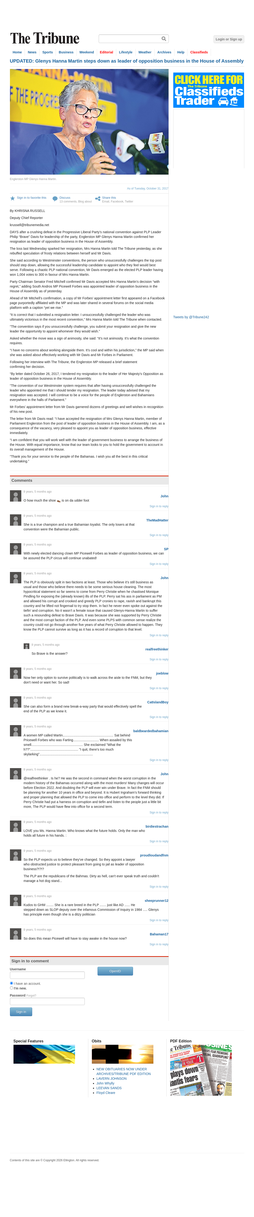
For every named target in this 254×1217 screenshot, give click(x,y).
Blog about (85, 201)
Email (105, 201)
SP (166, 549)
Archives (164, 52)
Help (180, 52)
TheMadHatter (157, 520)
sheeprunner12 (156, 901)
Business (66, 52)
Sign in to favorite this (31, 197)
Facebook (117, 201)
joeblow (162, 673)
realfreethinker (156, 649)
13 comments (68, 201)
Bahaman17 (159, 934)
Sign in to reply (159, 506)
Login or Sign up (229, 39)
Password (23, 995)
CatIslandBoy (157, 702)
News (32, 52)
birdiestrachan (157, 826)
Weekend (87, 52)
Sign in (21, 1012)
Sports (47, 52)
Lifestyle (126, 52)
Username (18, 969)
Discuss (65, 197)
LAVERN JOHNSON (112, 1078)
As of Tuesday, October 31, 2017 (148, 188)
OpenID (115, 971)
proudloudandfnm (154, 855)
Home (17, 52)
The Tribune (45, 38)
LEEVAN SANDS (109, 1088)
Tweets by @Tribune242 (191, 317)
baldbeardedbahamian (151, 731)
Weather (145, 52)
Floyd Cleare (106, 1093)
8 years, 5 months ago (38, 491)
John (164, 496)
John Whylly (105, 1083)
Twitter (129, 201)
